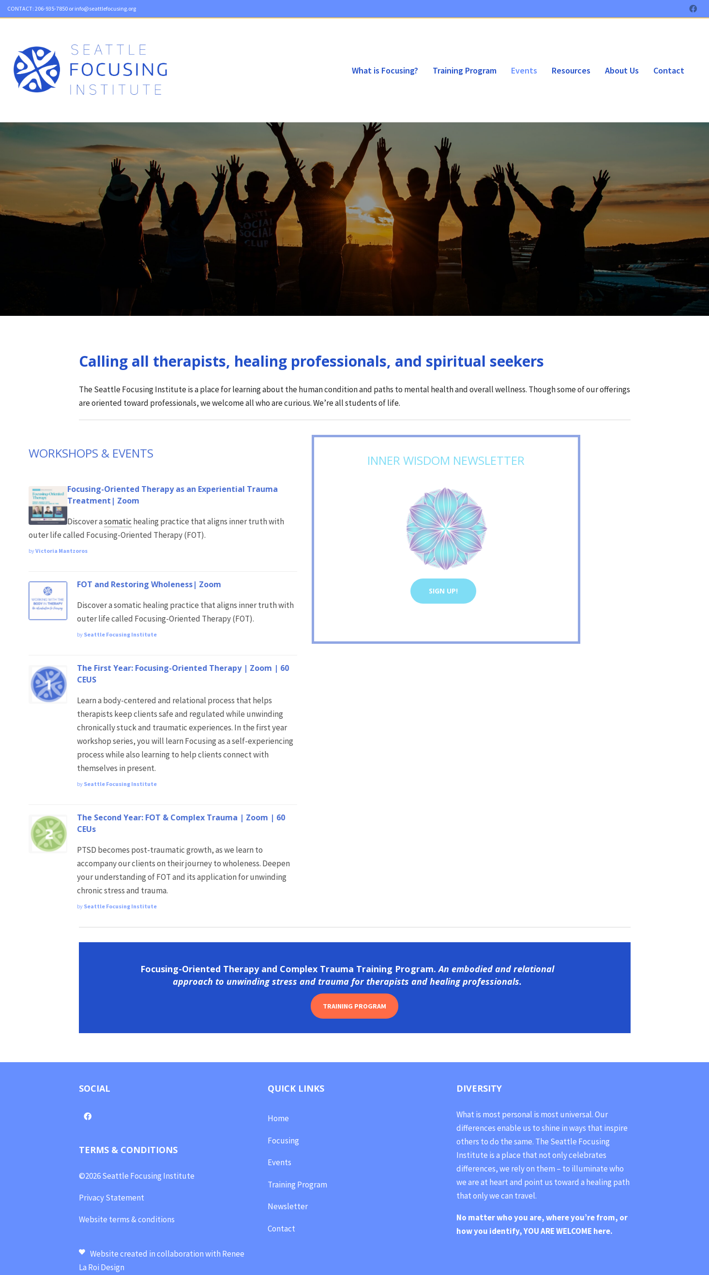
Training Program (297, 1183)
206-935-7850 (51, 8)
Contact (281, 1227)
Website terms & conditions (127, 1218)
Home (278, 1117)
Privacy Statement (111, 1196)
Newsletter (288, 1205)
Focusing (283, 1139)
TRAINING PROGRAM (354, 1005)
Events (279, 1161)
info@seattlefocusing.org (105, 8)
